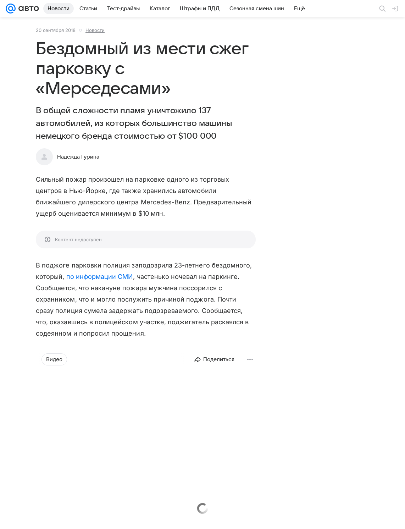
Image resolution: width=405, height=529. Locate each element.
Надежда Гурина (78, 157)
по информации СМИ (99, 276)
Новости (95, 30)
